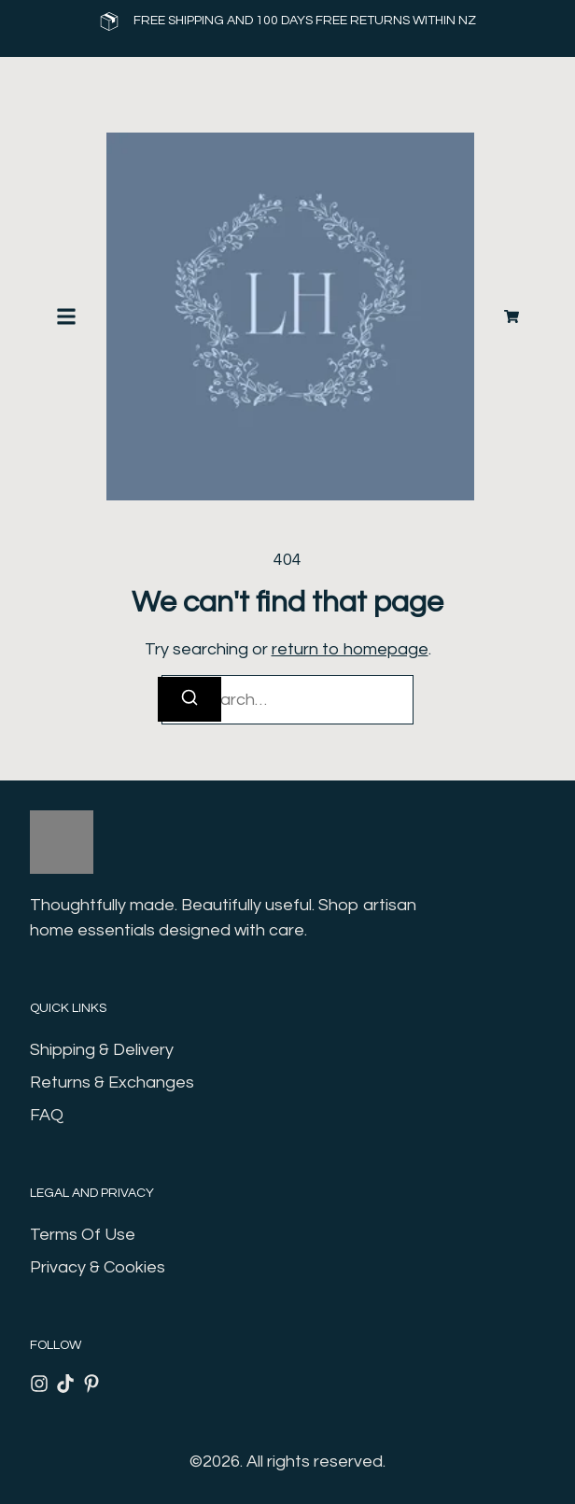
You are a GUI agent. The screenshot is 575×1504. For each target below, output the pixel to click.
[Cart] (511, 316)
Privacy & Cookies (97, 1267)
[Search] (189, 699)
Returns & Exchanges (112, 1082)
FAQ (46, 1115)
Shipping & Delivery (102, 1050)
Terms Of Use (82, 1235)
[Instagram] (39, 1383)
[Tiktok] (65, 1383)
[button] (66, 316)
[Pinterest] (91, 1383)
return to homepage (350, 649)
